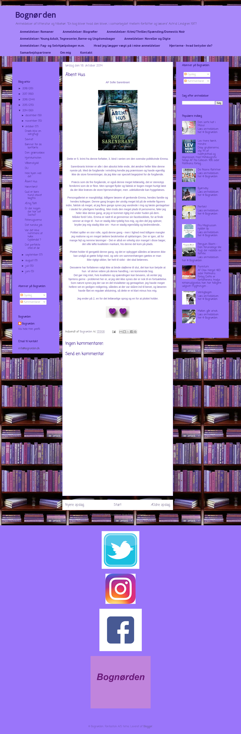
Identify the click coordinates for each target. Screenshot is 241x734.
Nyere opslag (74, 505)
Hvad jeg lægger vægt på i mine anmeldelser (127, 45)
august (29, 261)
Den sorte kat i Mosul (207, 124)
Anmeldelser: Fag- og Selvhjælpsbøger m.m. (52, 45)
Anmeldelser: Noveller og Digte (147, 38)
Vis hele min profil (29, 329)
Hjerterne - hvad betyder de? (190, 45)
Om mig (65, 52)
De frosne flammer (209, 170)
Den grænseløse (34, 153)
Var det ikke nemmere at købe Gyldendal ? (34, 235)
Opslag (26, 295)
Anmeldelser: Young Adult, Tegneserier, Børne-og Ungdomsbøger (67, 38)
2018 (25, 89)
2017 (25, 94)
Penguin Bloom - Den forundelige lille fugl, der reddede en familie (209, 249)
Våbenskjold (32, 163)
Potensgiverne (33, 220)
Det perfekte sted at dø (32, 246)
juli (27, 266)
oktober (30, 127)
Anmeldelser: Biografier (80, 32)
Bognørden (35, 15)
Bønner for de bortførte (33, 146)
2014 (25, 111)
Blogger (147, 727)
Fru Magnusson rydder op (207, 227)
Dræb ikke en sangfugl (33, 132)
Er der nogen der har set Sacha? (33, 212)
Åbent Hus (31, 182)
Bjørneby (203, 188)
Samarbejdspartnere (35, 52)
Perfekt (202, 207)
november (31, 121)
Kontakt (86, 52)
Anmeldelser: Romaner (36, 32)
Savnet (29, 139)
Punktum (203, 267)
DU (26, 168)
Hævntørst (31, 187)
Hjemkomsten (33, 158)
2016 (25, 100)
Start (117, 505)
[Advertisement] (117, 469)
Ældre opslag (160, 505)
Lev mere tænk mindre (207, 142)
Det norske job (33, 225)
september (32, 255)
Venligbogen (205, 292)
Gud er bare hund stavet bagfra (33, 195)
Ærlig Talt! (31, 203)
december (31, 116)
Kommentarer (30, 302)
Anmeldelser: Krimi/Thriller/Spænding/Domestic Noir (146, 32)
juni (28, 271)
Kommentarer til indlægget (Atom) (125, 515)
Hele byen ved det (33, 175)
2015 (25, 105)
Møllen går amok (208, 311)
